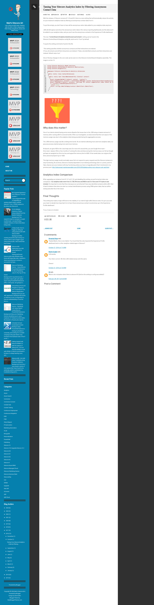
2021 (7, 517)
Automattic (18, 595)
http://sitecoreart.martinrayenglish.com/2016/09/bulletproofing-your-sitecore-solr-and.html (80, 167)
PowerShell (7, 439)
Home (7, 166)
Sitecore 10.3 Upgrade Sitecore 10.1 (14, 448)
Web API (6, 488)
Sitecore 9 (7, 462)
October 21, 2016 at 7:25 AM (57, 268)
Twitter (64, 14)
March (9, 564)
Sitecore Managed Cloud (11, 468)
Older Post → (109, 228)
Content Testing (8, 407)
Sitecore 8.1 (7, 454)
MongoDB (7, 433)
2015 (7, 574)
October (9, 539)
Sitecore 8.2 (7, 457)
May (8, 557)
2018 (7, 527)
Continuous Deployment (11, 410)
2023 (7, 511)
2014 (7, 578)
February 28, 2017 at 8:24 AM (58, 279)
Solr (5, 480)
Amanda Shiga (53, 238)
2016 (7, 533)
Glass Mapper (8, 422)
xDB (5, 494)
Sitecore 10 (7, 445)
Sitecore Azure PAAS (10, 465)
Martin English (53, 252)
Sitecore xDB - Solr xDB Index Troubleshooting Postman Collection (18, 360)
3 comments (73, 216)
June (9, 554)
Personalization (8, 436)
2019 (7, 524)
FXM (5, 419)
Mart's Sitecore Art (14, 23)
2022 (7, 514)
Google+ (72, 14)
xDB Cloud (7, 497)
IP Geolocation (8, 425)
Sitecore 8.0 (7, 451)
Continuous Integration (10, 413)
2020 (7, 520)
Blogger (18, 585)
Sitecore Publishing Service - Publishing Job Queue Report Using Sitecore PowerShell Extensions (18, 308)
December (10, 536)
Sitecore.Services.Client (10, 474)
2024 (7, 508)
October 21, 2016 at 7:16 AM (57, 247)
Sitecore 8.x (7, 459)
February (10, 567)
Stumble (80, 14)
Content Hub (7, 404)
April (8, 561)
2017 (7, 530)
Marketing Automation (10, 428)
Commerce (7, 399)
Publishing (7, 442)
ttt (49, 272)
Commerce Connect (9, 402)
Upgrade (6, 485)
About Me (8, 171)
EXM (5, 416)
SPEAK (6, 482)
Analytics (6, 390)
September (10, 548)
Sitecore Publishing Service (11, 471)
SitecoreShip (7, 477)
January (9, 570)
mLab (5, 430)
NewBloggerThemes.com (15, 600)
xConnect (6, 491)
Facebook (55, 14)
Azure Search (7, 396)
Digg (88, 14)
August (9, 551)
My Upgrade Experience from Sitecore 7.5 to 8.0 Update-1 (18, 194)
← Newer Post (48, 228)
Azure (5, 393)
